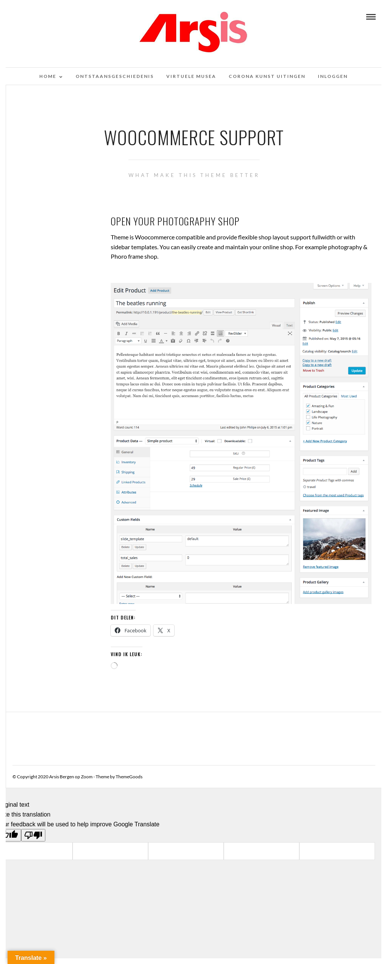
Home (47, 76)
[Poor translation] (33, 835)
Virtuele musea (191, 76)
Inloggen (333, 76)
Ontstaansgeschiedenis (115, 76)
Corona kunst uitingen (267, 76)
